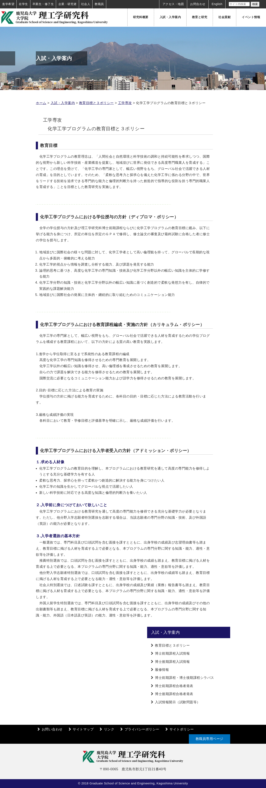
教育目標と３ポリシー (96, 103)
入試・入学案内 (170, 17)
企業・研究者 (67, 4)
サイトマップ (83, 729)
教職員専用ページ (209, 739)
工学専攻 (125, 103)
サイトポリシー (181, 729)
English (217, 4)
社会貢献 (224, 17)
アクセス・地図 (173, 4)
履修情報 (162, 669)
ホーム (41, 103)
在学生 (23, 4)
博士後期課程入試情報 (172, 661)
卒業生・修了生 (43, 4)
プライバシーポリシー (142, 729)
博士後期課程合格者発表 (174, 694)
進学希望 (8, 4)
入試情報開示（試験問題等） (177, 702)
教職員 (99, 4)
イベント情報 (251, 17)
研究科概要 (140, 17)
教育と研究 (199, 17)
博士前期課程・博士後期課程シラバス (184, 677)
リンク (109, 729)
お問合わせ (198, 4)
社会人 (85, 4)
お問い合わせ (52, 729)
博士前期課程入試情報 (172, 653)
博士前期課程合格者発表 (174, 686)
